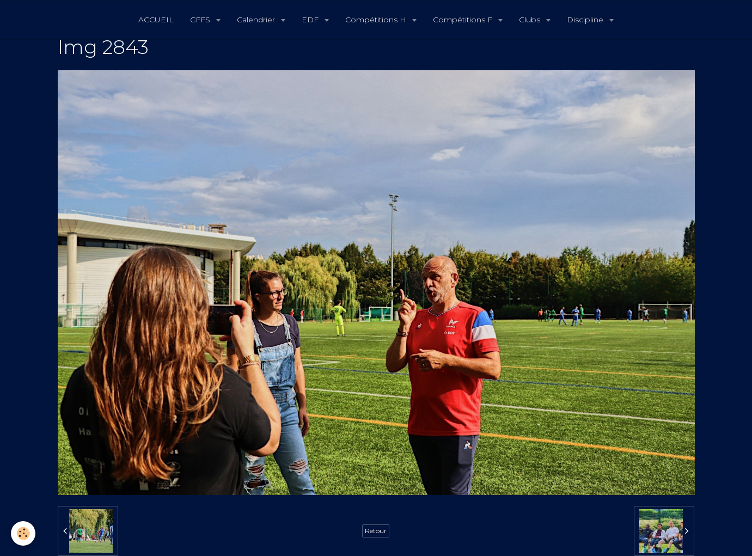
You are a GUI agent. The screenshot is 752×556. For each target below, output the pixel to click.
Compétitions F (463, 20)
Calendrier (257, 20)
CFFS (201, 20)
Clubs (530, 20)
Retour (376, 531)
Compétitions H (376, 20)
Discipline (586, 20)
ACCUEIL (156, 20)
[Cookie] (23, 533)
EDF (311, 20)
